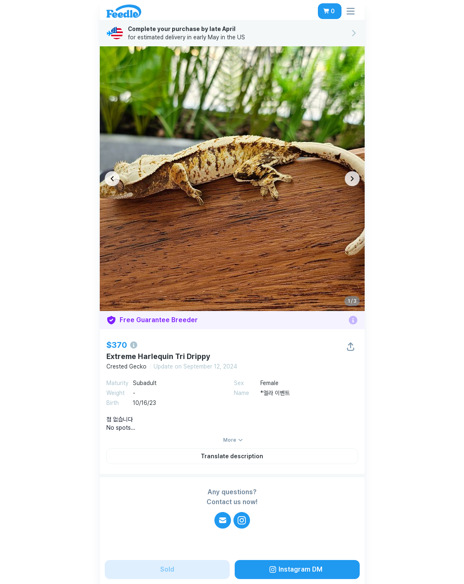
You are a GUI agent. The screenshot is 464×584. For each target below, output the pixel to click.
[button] (329, 11)
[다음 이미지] (352, 178)
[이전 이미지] (112, 178)
